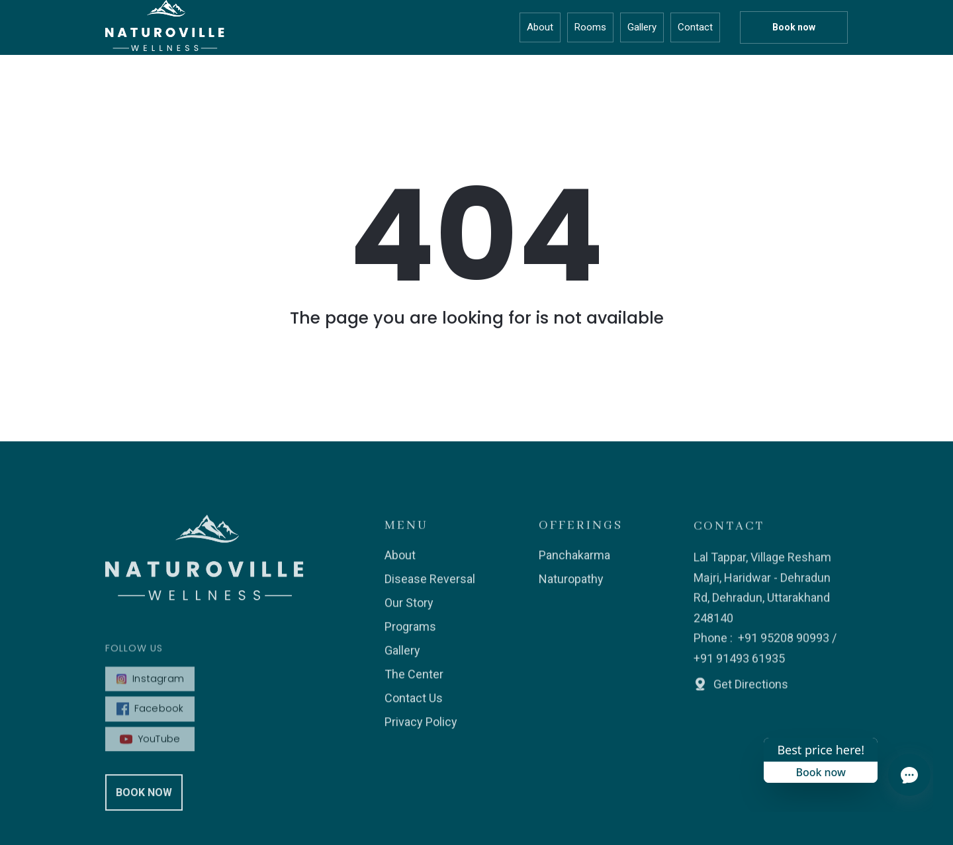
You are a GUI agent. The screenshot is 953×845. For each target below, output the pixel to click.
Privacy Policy (421, 729)
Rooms (590, 27)
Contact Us (414, 706)
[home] (164, 27)
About (540, 27)
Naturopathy (571, 587)
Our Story (409, 610)
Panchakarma (574, 563)
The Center (414, 682)
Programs (410, 634)
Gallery (642, 27)
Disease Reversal (430, 587)
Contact (695, 27)
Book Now (144, 799)
